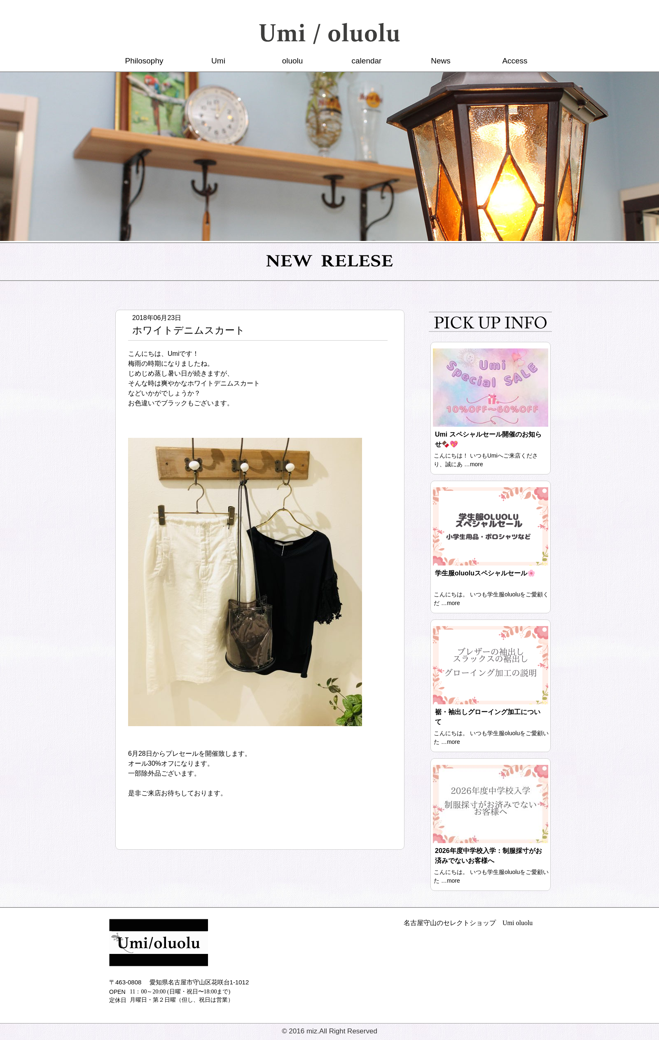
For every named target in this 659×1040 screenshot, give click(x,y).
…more (473, 464)
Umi (218, 60)
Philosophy (144, 60)
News (441, 60)
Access (514, 60)
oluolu (292, 60)
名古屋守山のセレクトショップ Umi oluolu (468, 922)
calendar (367, 60)
